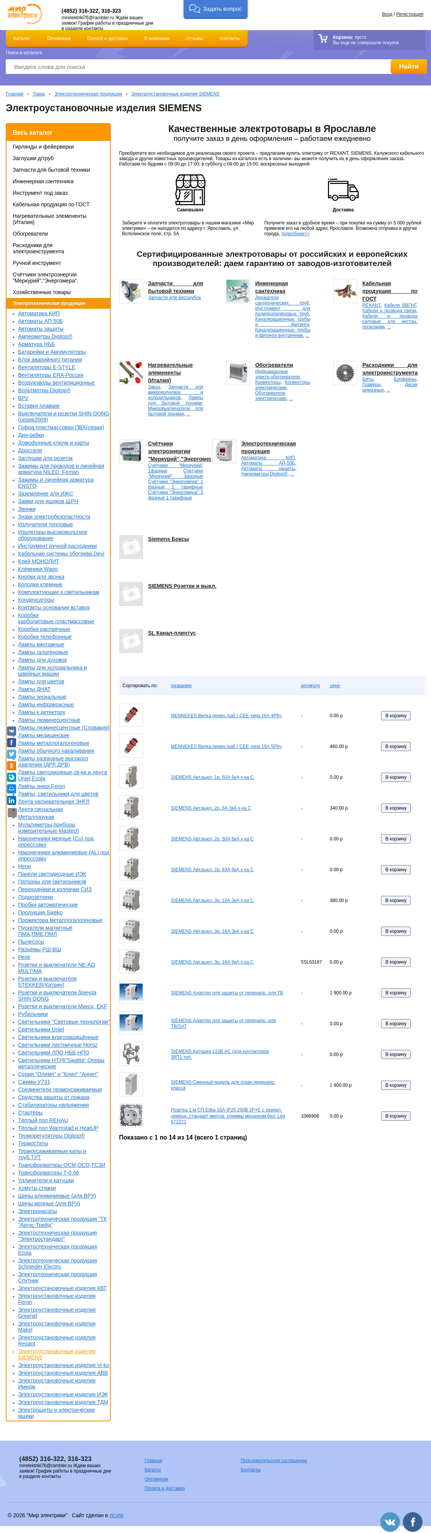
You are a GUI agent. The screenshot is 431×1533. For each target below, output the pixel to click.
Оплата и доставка (107, 38)
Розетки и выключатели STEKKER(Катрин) (47, 982)
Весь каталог (32, 132)
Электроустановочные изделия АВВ (63, 1373)
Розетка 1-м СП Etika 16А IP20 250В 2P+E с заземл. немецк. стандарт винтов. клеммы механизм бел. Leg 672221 (228, 1116)
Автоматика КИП (39, 313)
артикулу (310, 685)
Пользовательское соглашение (274, 1460)
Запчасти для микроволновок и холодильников (175, 392)
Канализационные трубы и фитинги (282, 321)
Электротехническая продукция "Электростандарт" (57, 1236)
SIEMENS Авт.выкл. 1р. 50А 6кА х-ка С (212, 777)
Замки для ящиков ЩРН (48, 501)
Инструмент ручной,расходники (57, 546)
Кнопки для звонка (41, 577)
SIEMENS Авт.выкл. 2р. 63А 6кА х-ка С (212, 869)
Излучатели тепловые (45, 524)
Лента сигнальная (40, 809)
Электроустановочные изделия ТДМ (63, 1402)
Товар (39, 94)
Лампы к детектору (41, 712)
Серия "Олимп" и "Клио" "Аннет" (58, 1074)
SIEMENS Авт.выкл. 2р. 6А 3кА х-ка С (211, 808)
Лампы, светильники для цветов (58, 794)
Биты (367, 379)
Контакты (230, 38)
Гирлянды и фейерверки (43, 147)
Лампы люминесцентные (49, 720)
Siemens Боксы (168, 539)
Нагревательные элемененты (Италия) (170, 372)
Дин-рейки (31, 435)
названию (181, 685)
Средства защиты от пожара (54, 1097)
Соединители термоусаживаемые (60, 1089)
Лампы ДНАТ (34, 689)
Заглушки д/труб (33, 158)
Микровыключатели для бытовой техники (175, 411)
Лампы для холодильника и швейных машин (52, 670)
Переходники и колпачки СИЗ (55, 889)
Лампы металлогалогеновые (54, 743)
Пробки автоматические (48, 905)
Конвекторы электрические (282, 385)
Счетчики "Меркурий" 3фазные (175, 473)
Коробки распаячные (44, 629)
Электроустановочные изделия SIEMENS (175, 94)
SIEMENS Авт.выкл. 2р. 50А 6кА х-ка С (212, 839)
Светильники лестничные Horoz (58, 1045)
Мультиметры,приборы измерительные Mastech (48, 828)
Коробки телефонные (45, 637)
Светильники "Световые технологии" (64, 1022)
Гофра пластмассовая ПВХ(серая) (61, 427)
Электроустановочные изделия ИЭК (63, 1394)
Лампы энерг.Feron (41, 786)
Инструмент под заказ (40, 193)
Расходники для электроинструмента (38, 248)
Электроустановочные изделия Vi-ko (63, 1365)
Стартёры (30, 1113)
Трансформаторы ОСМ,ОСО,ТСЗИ (61, 1165)
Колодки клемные (40, 584)
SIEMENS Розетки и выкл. (182, 586)
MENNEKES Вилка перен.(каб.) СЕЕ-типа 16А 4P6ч (226, 715)
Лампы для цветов (41, 681)
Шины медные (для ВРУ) (49, 1203)
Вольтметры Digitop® (44, 390)
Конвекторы (268, 382)
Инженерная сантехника (43, 181)
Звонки (26, 509)
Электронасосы (37, 1211)
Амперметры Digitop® (45, 336)
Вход (387, 14)
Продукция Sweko (40, 912)
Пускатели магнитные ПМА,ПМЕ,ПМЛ (45, 931)
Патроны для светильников (52, 882)
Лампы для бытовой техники (175, 400)
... (308, 335)
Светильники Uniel (41, 1029)
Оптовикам (58, 38)
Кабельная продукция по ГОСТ (51, 204)
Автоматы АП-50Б (40, 321)
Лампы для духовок (42, 660)
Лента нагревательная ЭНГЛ (54, 801)
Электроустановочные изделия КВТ (62, 1288)
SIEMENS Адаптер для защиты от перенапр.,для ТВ (227, 993)
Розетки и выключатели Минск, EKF (62, 1006)
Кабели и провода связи (389, 310)
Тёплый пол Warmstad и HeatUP (58, 1128)
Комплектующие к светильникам (58, 592)
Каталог (21, 38)
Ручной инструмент (37, 263)
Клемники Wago (38, 569)
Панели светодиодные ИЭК (52, 874)
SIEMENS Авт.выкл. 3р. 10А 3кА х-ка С (212, 900)
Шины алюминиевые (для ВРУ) (57, 1196)
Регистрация (409, 14)
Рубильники (33, 1014)
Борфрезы (405, 379)
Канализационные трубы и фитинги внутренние (282, 332)
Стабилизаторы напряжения (53, 1105)
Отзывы (194, 38)
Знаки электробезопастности (54, 517)
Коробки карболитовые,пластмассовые (56, 618)
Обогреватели (30, 234)
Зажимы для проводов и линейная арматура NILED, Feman (61, 469)
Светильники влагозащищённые (58, 1037)
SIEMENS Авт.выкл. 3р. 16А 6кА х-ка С (212, 962)
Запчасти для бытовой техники (51, 170)
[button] (215, 9)
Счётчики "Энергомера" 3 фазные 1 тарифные (175, 495)
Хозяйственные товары (42, 292)
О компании (157, 38)
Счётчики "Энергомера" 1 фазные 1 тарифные (175, 484)
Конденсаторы (36, 600)
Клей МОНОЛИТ (38, 561)
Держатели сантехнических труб (282, 300)
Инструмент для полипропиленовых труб (282, 311)
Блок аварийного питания (50, 359)
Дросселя (30, 450)
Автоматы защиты (40, 329)
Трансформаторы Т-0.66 (48, 1173)
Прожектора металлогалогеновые (60, 920)
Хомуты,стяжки (37, 1188)
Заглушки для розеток (45, 458)
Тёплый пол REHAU (43, 1120)
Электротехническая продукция (88, 94)
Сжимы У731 (34, 1082)
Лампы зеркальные (42, 697)
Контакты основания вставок (54, 607)
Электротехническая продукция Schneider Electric (57, 1263)
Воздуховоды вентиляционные (56, 383)
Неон (24, 866)
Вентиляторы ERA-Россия (50, 375)
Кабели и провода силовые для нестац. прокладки (389, 321)
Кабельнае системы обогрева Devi (61, 554)
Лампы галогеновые (43, 652)
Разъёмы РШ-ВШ (39, 949)
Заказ (154, 387)
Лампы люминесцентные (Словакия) (64, 728)
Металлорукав (36, 817)
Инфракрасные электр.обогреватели (277, 374)
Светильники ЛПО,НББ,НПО (53, 1052)
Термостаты (33, 1143)
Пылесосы (31, 942)
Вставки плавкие (39, 406)
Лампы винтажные (41, 644)
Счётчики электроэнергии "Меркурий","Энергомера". (45, 277)
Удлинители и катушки (46, 1180)
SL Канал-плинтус (172, 633)
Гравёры (371, 384)
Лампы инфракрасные (46, 704)
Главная (14, 94)
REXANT (371, 305)
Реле (24, 957)
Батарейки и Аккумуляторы (52, 352)
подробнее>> (295, 233)
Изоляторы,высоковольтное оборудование (53, 535)
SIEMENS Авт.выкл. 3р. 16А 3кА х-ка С (212, 931)
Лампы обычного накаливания (56, 751)
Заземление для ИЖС (45, 493)
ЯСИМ (116, 1515)
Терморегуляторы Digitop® (51, 1136)
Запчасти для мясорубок (174, 297)
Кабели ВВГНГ (400, 305)
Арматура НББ (36, 344)
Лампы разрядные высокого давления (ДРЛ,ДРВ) (53, 761)
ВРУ (23, 398)
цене (335, 685)
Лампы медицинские (44, 735)
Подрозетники (35, 897)
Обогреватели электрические (270, 395)
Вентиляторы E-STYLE (46, 367)
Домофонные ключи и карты (53, 443)
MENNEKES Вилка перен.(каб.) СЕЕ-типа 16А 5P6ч (226, 746)
